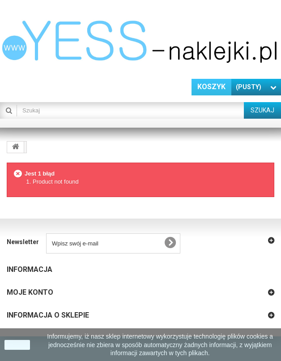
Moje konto (30, 292)
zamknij (17, 344)
